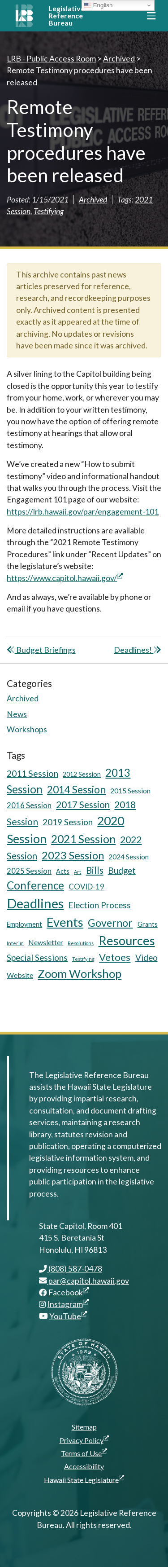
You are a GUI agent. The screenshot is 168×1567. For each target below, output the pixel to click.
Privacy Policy (84, 1439)
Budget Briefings (41, 650)
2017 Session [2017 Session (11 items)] (83, 804)
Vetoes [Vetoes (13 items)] (114, 957)
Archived (93, 199)
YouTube (68, 1316)
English (98, 5)
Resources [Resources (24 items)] (127, 940)
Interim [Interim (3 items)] (15, 943)
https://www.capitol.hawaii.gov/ (65, 578)
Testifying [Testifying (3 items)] (83, 959)
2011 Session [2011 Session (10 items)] (32, 773)
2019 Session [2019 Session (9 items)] (68, 822)
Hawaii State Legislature (84, 1479)
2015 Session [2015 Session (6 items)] (130, 790)
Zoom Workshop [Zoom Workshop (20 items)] (79, 973)
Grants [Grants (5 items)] (148, 924)
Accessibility (84, 1466)
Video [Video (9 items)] (146, 957)
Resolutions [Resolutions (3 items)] (81, 943)
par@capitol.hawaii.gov (84, 1280)
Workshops (27, 729)
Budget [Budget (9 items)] (122, 870)
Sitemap (84, 1426)
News (17, 714)
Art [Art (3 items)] (77, 872)
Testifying (49, 211)
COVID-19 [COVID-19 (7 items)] (86, 886)
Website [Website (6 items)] (20, 975)
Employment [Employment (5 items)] (24, 924)
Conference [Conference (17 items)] (35, 885)
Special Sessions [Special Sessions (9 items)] (37, 957)
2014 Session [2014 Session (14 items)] (76, 790)
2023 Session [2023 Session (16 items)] (73, 855)
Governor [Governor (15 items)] (110, 922)
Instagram (68, 1304)
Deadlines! (137, 650)
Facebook (64, 1292)
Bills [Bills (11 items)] (94, 870)
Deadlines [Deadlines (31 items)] (35, 903)
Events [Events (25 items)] (65, 922)
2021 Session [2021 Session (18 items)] (83, 838)
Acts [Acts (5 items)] (62, 871)
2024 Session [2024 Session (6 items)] (128, 856)
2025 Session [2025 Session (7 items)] (29, 871)
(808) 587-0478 (70, 1268)
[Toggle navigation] (151, 15)
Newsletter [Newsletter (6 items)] (45, 942)
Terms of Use (84, 1452)
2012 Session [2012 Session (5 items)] (82, 774)
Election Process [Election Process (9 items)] (99, 905)
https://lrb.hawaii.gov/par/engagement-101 (83, 511)
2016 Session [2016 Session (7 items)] (29, 805)
